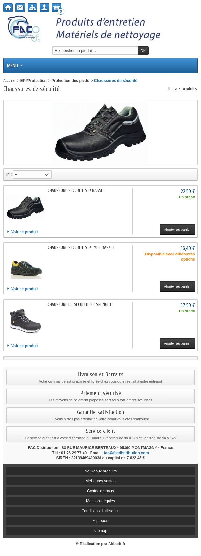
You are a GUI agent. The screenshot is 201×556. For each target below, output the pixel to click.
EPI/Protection (33, 80)
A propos (100, 521)
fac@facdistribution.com (126, 453)
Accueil (9, 80)
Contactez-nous (100, 491)
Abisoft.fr (116, 544)
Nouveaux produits (100, 471)
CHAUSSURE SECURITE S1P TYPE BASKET (81, 247)
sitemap (100, 530)
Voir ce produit (24, 232)
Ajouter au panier (177, 229)
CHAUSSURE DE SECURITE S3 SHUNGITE (80, 304)
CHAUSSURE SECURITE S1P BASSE (75, 190)
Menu (15, 65)
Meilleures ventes (100, 481)
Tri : (8, 174)
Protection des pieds (70, 80)
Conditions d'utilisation (100, 511)
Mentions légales (100, 501)
